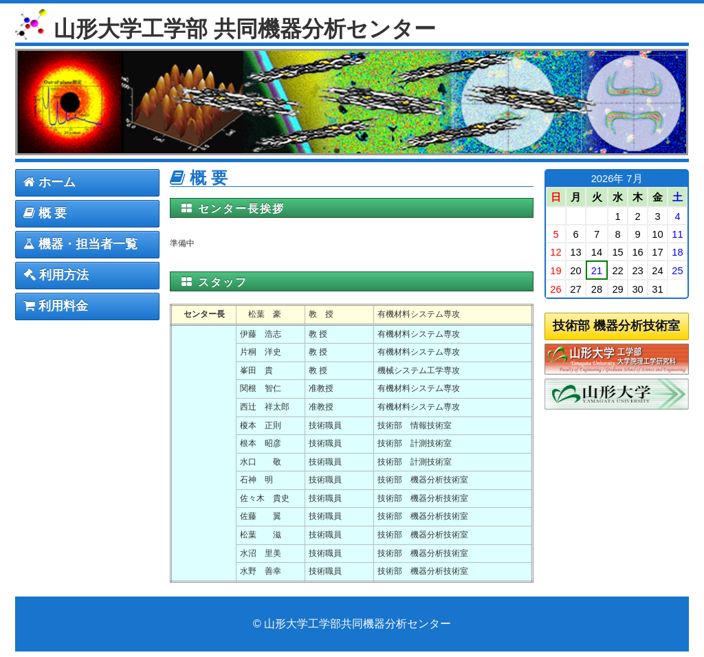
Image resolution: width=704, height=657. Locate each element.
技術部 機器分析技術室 (616, 326)
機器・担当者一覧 (80, 244)
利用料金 (55, 306)
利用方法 (56, 275)
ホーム (49, 182)
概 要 (45, 213)
